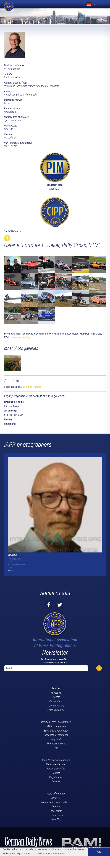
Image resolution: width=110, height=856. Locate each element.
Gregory (13, 554)
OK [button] (99, 851)
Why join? (56, 739)
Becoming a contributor (56, 730)
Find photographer (56, 768)
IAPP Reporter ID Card (56, 743)
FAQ (56, 747)
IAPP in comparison (56, 726)
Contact (56, 772)
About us (55, 797)
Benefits (56, 696)
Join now (55, 781)
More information (56, 793)
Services (55, 688)
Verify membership (55, 764)
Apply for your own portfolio (56, 759)
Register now (56, 777)
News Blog (55, 819)
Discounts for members (56, 734)
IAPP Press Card (56, 705)
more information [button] (55, 853)
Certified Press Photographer (56, 721)
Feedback (56, 692)
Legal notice (56, 810)
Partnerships (55, 701)
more (10, 570)
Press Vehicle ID (55, 709)
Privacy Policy (56, 815)
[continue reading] (21, 337)
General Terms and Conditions (55, 802)
